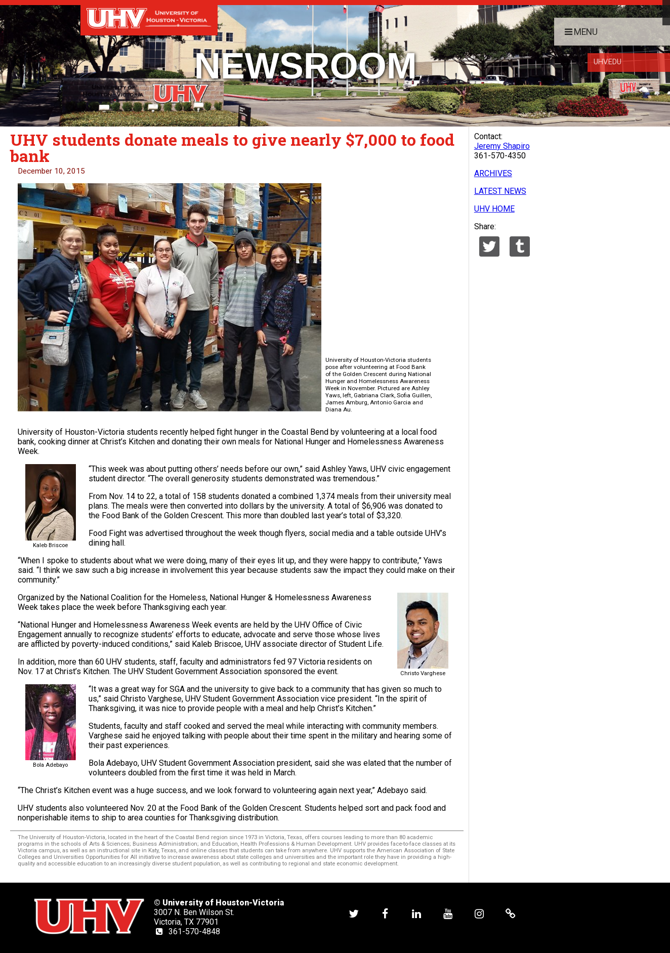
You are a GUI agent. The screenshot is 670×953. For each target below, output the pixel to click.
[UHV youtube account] (448, 913)
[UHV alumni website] (510, 913)
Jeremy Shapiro (502, 146)
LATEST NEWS (500, 191)
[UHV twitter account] (354, 913)
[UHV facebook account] (385, 913)
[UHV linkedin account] (416, 913)
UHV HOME (494, 209)
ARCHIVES (493, 173)
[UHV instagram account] (479, 913)
